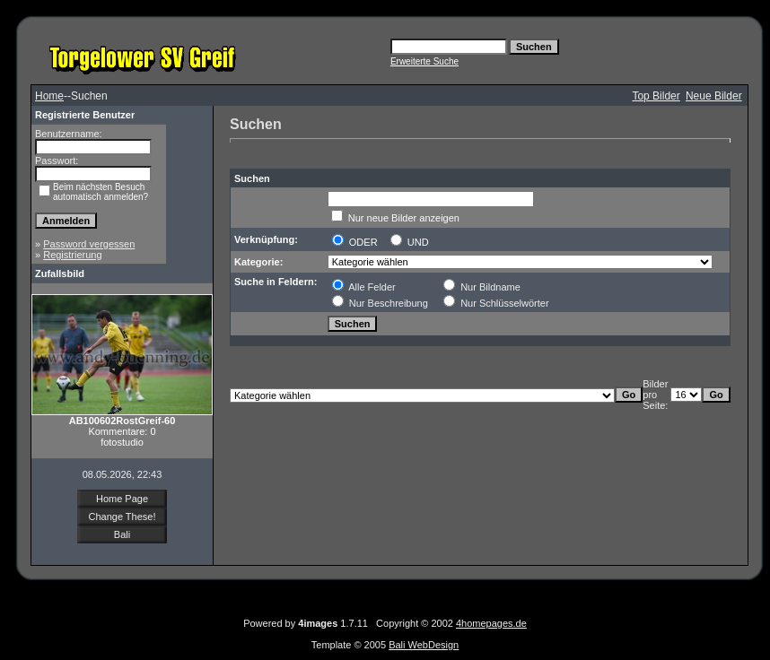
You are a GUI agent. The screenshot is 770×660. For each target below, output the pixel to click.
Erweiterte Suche (424, 61)
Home (49, 96)
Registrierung (72, 254)
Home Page (122, 498)
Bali (122, 534)
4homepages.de (491, 623)
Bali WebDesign (424, 644)
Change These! (121, 516)
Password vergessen (89, 244)
